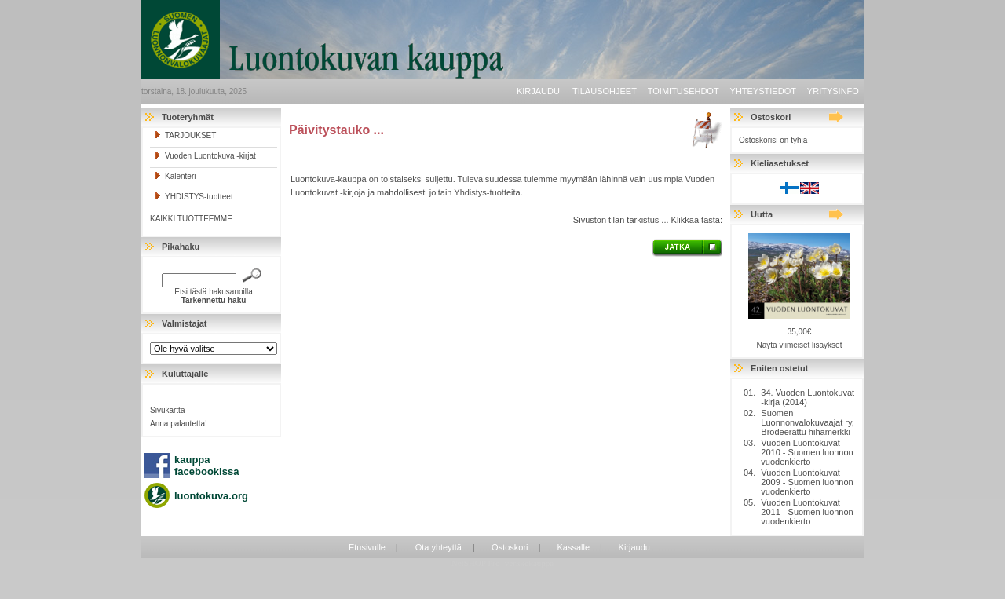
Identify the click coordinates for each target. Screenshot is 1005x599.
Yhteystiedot (763, 91)
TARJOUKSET (185, 135)
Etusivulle (367, 547)
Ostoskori (510, 547)
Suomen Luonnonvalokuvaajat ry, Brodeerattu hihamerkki (807, 422)
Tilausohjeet (604, 91)
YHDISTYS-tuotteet (193, 196)
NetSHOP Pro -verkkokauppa (502, 563)
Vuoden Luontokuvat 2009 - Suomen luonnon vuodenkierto (807, 482)
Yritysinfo (833, 91)
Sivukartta (167, 410)
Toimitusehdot (683, 91)
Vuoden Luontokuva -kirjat (205, 156)
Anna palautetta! (178, 423)
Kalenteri (175, 176)
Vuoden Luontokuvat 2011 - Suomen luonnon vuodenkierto (807, 512)
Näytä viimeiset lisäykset (799, 345)
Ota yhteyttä (438, 547)
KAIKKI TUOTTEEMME (191, 218)
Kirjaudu (538, 91)
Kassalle (573, 547)
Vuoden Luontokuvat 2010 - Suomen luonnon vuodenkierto (807, 452)
